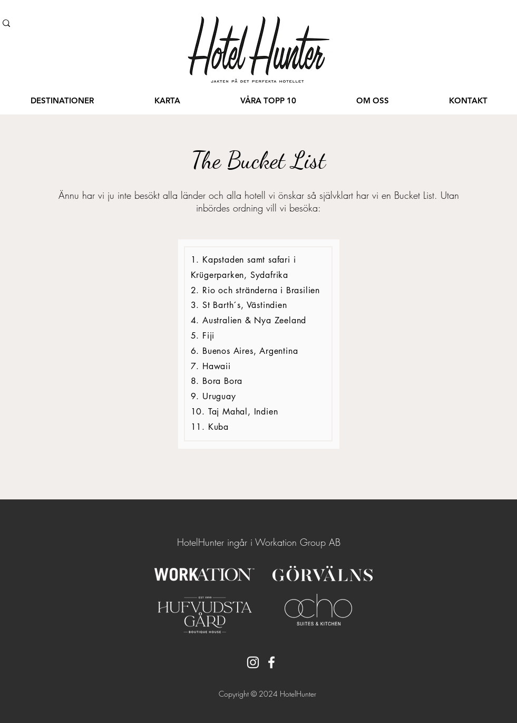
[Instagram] (253, 662)
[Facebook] (271, 662)
